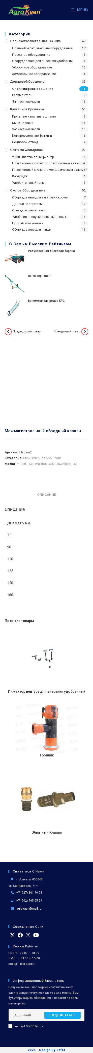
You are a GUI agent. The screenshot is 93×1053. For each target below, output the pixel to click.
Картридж (20, 176)
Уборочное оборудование (32, 67)
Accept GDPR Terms (25, 1026)
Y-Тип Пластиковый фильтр (33, 157)
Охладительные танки (29, 210)
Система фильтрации (26, 150)
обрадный (69, 464)
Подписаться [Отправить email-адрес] (62, 1015)
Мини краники (22, 123)
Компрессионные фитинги (32, 135)
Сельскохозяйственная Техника (35, 41)
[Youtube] (36, 935)
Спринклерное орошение (32, 89)
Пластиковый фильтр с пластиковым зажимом (48, 163)
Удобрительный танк (28, 183)
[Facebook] (20, 935)
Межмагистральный (44, 464)
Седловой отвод (25, 142)
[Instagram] (28, 935)
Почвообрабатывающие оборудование (42, 48)
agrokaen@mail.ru (28, 908)
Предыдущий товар (26, 331)
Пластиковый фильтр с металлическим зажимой (49, 170)
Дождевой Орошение (27, 81)
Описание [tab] (46, 494)
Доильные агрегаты (27, 204)
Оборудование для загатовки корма (40, 197)
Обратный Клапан (46, 832)
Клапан (22, 464)
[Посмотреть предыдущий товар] (8, 331)
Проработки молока (27, 223)
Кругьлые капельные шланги (34, 116)
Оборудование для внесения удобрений (42, 61)
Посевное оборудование (31, 55)
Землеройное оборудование (34, 74)
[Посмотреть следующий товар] (84, 331)
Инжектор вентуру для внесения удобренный (46, 691)
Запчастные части (26, 101)
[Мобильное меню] (78, 10)
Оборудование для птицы (31, 229)
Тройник (46, 755)
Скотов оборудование (27, 190)
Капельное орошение (27, 109)
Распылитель (22, 95)
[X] (12, 935)
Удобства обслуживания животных (39, 217)
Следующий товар (67, 331)
